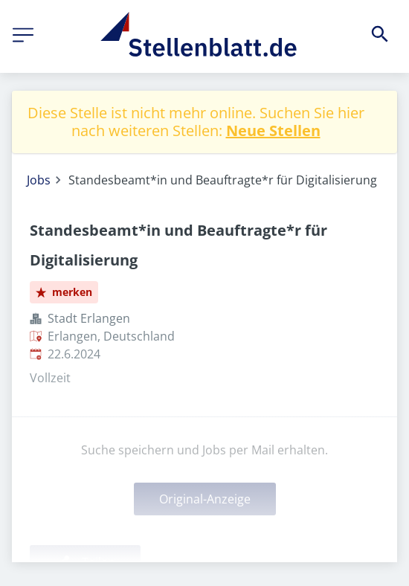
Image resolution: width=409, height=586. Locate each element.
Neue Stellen (273, 130)
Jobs (39, 180)
